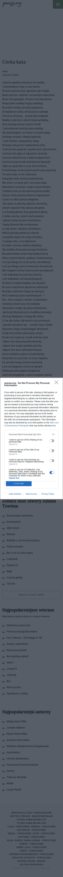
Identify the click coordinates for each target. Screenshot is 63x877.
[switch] (52, 440)
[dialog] (31, 438)
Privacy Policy (47, 494)
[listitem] (31, 434)
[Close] (57, 383)
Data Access (31, 494)
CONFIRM (18, 484)
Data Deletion (15, 494)
